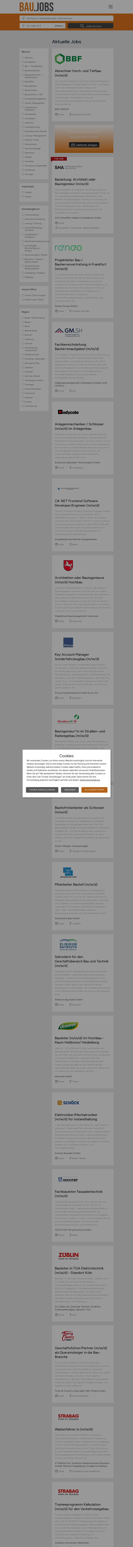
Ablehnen (69, 790)
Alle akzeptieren (94, 790)
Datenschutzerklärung (90, 780)
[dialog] (67, 773)
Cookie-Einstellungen (42, 790)
